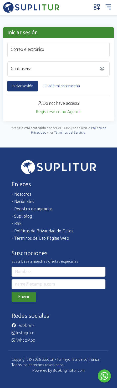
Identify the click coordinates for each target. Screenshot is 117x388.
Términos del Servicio (69, 132)
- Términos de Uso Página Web (40, 238)
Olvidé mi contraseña (61, 86)
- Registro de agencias (32, 208)
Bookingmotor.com (69, 370)
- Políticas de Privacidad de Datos (42, 230)
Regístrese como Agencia (59, 111)
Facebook (23, 325)
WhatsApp (23, 340)
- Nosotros (21, 194)
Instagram (23, 332)
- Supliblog (22, 216)
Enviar (24, 296)
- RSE (17, 223)
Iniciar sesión (22, 86)
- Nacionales (23, 201)
